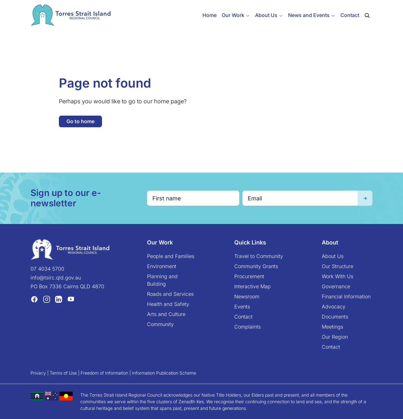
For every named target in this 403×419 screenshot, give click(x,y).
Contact (349, 15)
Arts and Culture (166, 314)
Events (242, 306)
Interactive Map (252, 286)
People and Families (170, 256)
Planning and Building (162, 280)
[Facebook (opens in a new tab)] (34, 299)
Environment (161, 266)
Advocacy (333, 306)
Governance (336, 286)
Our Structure (337, 266)
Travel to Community (258, 256)
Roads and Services (170, 294)
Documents (335, 316)
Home (209, 15)
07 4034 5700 (47, 269)
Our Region (335, 337)
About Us (332, 256)
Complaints (247, 327)
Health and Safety (168, 304)
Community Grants (256, 266)
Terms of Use (63, 373)
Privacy (38, 373)
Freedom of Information (104, 373)
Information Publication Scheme (164, 373)
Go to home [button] (80, 121)
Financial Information (346, 296)
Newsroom (246, 296)
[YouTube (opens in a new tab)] (71, 299)
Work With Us (337, 276)
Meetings (332, 327)
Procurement (249, 276)
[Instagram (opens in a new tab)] (46, 299)
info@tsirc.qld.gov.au (56, 277)
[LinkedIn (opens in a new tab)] (58, 299)
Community (160, 324)
